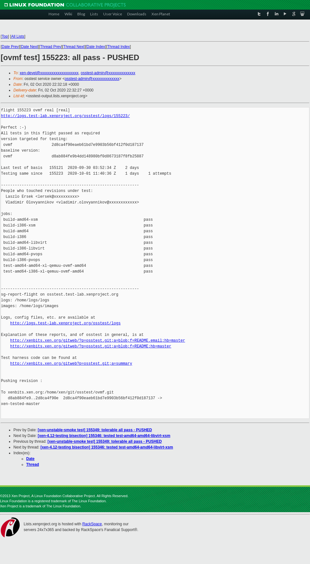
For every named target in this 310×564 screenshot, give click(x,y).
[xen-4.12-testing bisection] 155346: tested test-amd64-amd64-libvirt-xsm (104, 435)
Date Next (29, 46)
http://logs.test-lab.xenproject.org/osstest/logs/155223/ (65, 116)
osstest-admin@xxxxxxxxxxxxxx (108, 73)
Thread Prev (50, 46)
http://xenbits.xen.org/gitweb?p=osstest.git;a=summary (71, 363)
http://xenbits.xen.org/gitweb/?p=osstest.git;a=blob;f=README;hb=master (90, 346)
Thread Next (73, 46)
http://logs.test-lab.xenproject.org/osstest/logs (65, 323)
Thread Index (118, 46)
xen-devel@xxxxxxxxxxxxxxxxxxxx (49, 73)
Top (5, 36)
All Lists (17, 36)
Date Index (96, 46)
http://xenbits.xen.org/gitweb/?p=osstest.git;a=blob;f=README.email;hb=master (97, 340)
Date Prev (10, 46)
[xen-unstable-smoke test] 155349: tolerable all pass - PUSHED (95, 430)
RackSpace (92, 524)
